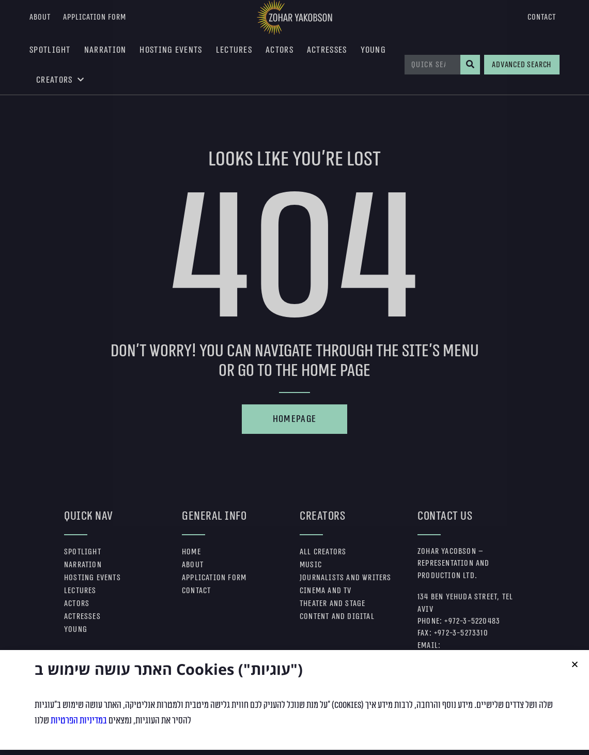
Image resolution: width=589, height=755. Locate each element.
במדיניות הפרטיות (79, 741)
